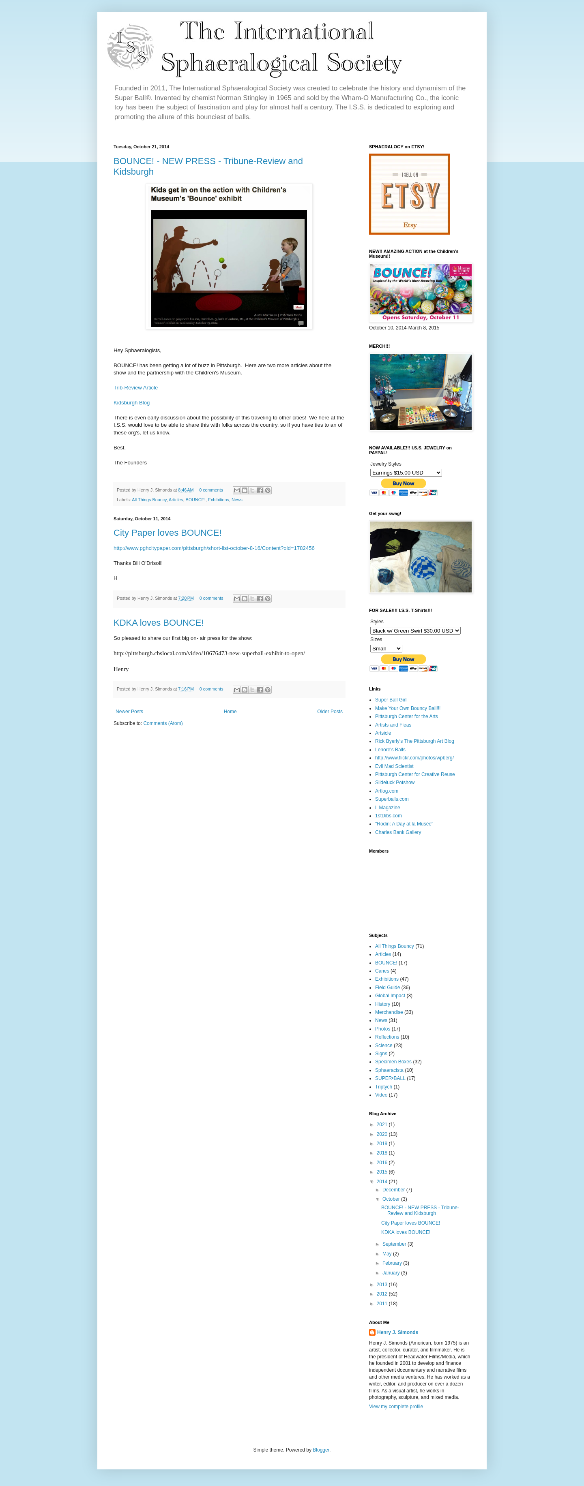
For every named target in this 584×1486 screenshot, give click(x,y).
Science (384, 1045)
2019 (383, 1143)
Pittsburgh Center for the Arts (406, 716)
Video (381, 1095)
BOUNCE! (195, 499)
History (382, 1004)
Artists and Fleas (393, 725)
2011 (383, 1303)
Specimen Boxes (393, 1062)
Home (230, 711)
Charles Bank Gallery (398, 832)
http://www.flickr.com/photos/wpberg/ (414, 758)
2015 (383, 1172)
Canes (382, 971)
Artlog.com (386, 791)
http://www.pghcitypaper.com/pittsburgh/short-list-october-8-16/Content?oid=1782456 (214, 548)
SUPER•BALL (390, 1078)
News (237, 499)
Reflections (387, 1037)
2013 (383, 1284)
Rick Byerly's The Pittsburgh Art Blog (414, 741)
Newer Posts (129, 711)
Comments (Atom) (162, 723)
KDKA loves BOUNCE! (159, 623)
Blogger (321, 1450)
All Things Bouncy (149, 499)
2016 (383, 1162)
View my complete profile (396, 1406)
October (391, 1199)
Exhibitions (218, 499)
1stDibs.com (388, 816)
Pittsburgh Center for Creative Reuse (415, 774)
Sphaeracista (389, 1070)
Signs (381, 1053)
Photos (382, 1029)
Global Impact (390, 996)
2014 (383, 1182)
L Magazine (387, 807)
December (394, 1190)
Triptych (383, 1087)
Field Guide (387, 987)
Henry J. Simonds (397, 1332)
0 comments (211, 489)
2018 (383, 1153)
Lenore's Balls (390, 750)
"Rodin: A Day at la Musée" (404, 824)
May (387, 1254)
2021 (383, 1124)
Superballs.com (392, 799)
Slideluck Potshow (394, 782)
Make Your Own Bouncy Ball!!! (407, 708)
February (392, 1263)
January (391, 1273)
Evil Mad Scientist (394, 766)
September (395, 1244)
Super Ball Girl (390, 700)
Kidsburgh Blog (132, 403)
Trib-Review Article (136, 388)
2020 (383, 1134)
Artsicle (383, 733)
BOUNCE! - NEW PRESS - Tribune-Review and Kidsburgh (420, 1210)
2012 (383, 1294)
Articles (176, 499)
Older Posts (330, 711)
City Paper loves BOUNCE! (168, 533)
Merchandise (389, 1012)
